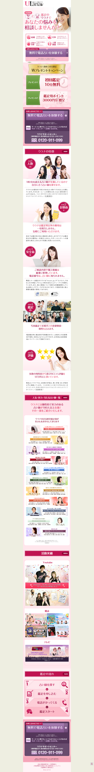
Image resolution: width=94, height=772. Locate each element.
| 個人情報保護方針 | (43, 764)
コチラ (37, 59)
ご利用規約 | (52, 764)
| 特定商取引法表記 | (39, 766)
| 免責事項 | (44, 767)
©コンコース (47, 770)
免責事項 (47, 542)
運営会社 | (50, 767)
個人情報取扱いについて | (53, 766)
